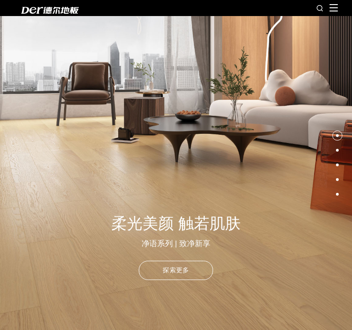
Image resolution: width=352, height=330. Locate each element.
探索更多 (176, 270)
